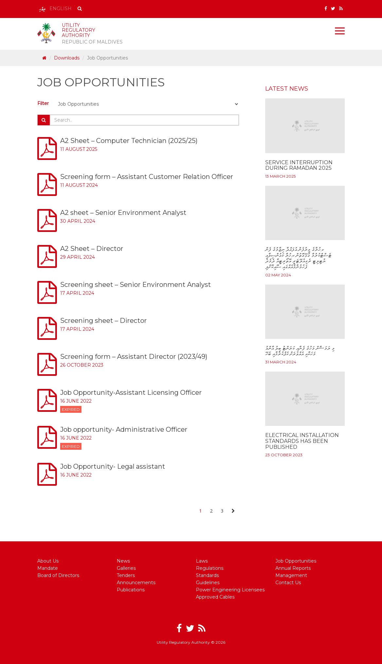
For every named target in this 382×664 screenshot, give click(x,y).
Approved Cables (215, 597)
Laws (202, 561)
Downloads (66, 58)
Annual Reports (293, 568)
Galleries (126, 568)
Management (291, 575)
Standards (207, 575)
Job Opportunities (295, 561)
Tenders (126, 575)
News (123, 561)
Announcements (136, 582)
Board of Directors (58, 575)
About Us (48, 561)
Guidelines (207, 582)
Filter (43, 103)
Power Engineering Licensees (230, 590)
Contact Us (288, 582)
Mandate (47, 568)
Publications (131, 590)
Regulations (209, 568)
